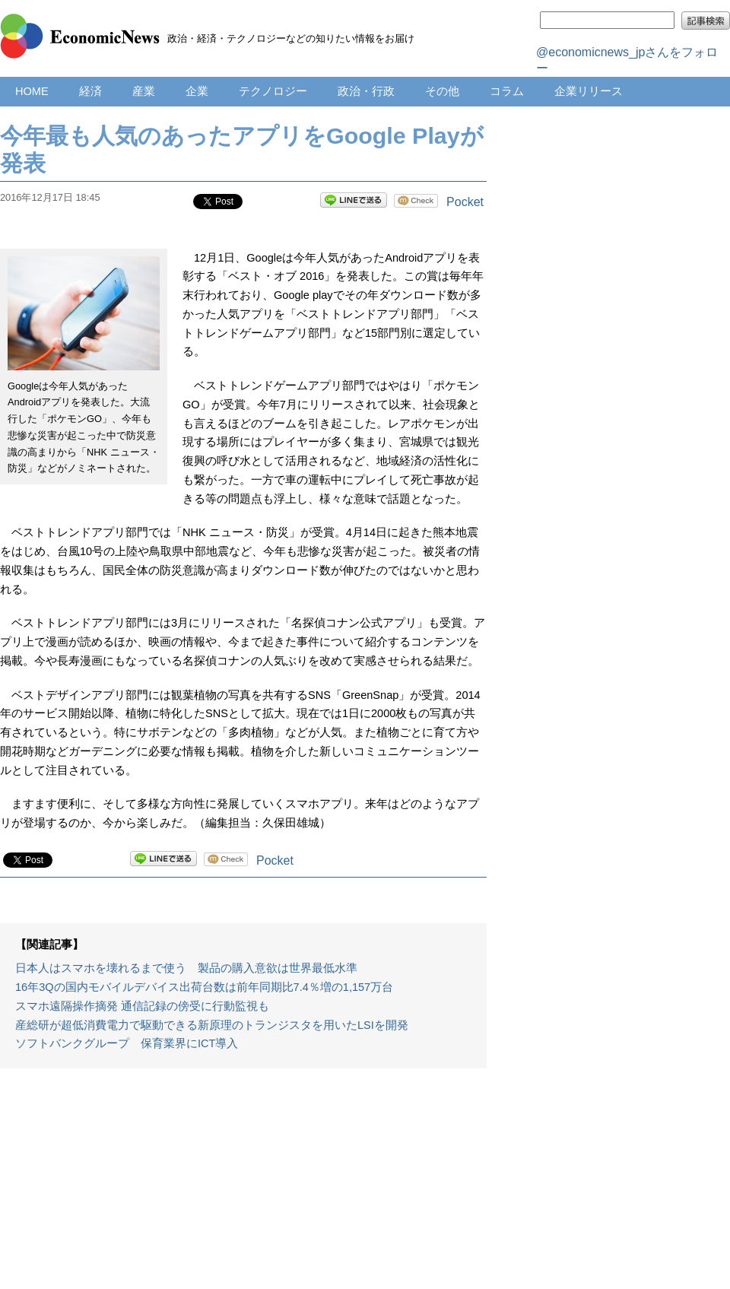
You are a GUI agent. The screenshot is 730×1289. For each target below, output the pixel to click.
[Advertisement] (243, 1186)
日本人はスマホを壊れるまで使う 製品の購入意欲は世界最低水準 (186, 968)
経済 (90, 91)
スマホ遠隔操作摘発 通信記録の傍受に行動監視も (142, 1006)
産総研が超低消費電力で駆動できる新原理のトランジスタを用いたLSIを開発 (211, 1025)
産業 (143, 91)
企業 (197, 91)
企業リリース (588, 91)
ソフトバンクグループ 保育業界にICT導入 (126, 1043)
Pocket (465, 201)
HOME (32, 91)
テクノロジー (273, 91)
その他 (442, 91)
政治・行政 (366, 91)
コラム (507, 91)
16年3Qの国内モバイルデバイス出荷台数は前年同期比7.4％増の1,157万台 (204, 987)
